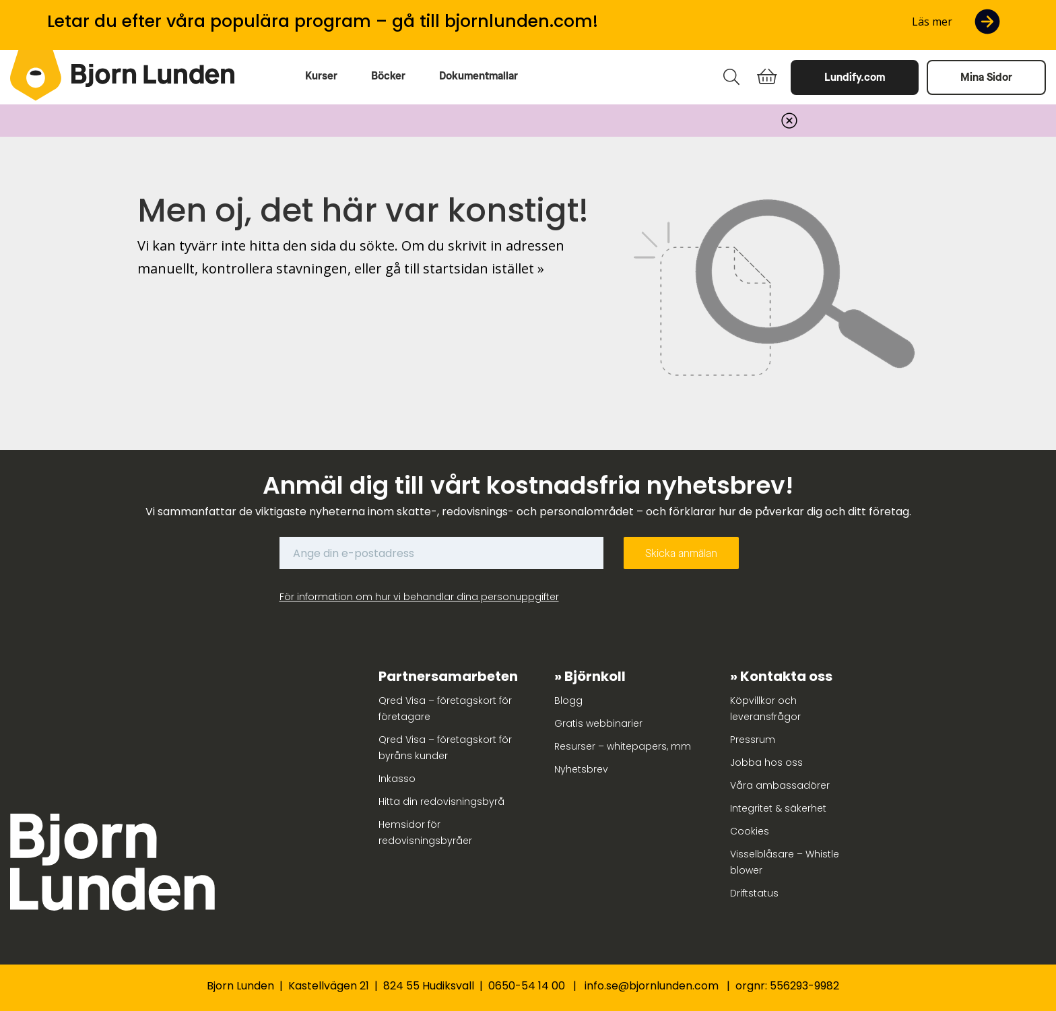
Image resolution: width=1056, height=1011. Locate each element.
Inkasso (397, 778)
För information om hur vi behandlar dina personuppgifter (419, 597)
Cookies (749, 831)
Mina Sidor (986, 77)
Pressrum (752, 739)
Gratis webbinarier (598, 723)
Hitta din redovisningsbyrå (441, 801)
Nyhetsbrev (581, 769)
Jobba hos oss (766, 762)
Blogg (568, 700)
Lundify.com (854, 77)
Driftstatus (754, 893)
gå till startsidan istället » (464, 268)
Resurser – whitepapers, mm (622, 746)
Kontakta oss (786, 676)
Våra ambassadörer (780, 785)
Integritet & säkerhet (778, 808)
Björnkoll (595, 676)
